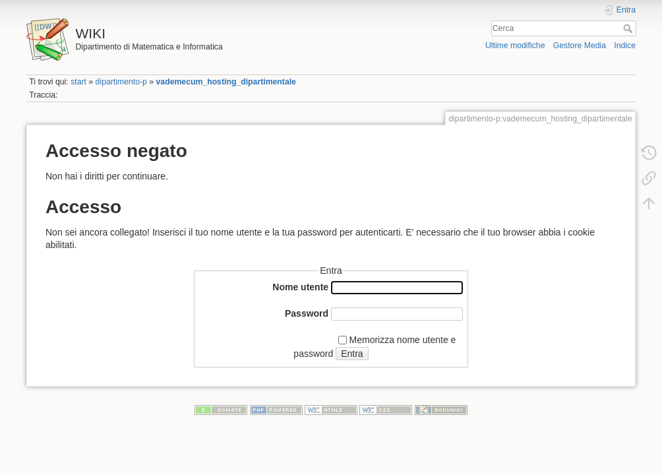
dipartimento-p (121, 81)
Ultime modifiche (515, 45)
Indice (625, 45)
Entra (352, 353)
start (78, 81)
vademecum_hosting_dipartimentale (226, 81)
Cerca (629, 28)
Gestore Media (579, 45)
